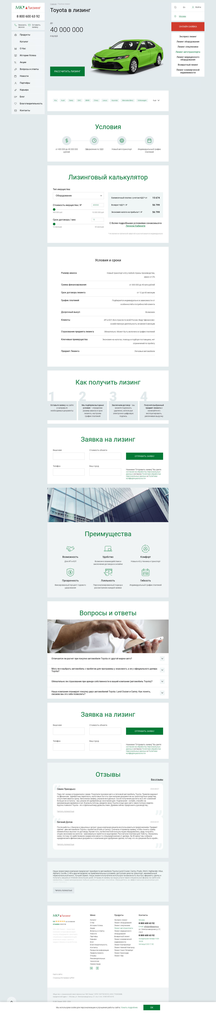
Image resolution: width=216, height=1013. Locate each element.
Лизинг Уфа (118, 956)
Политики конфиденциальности (141, 477)
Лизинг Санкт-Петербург (123, 951)
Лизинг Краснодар (121, 954)
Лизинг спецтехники (188, 46)
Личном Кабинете (135, 225)
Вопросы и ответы (29, 69)
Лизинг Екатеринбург (122, 945)
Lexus (105, 100)
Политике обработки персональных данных (142, 475)
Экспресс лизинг (188, 36)
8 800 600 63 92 (28, 16)
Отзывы (93, 956)
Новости (24, 76)
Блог (22, 96)
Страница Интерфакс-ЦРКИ (63, 978)
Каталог (24, 41)
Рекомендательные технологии (97, 960)
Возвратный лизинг (188, 64)
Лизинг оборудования (188, 41)
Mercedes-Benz (127, 100)
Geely (71, 100)
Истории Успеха (28, 55)
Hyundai (115, 100)
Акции (23, 62)
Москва (182, 16)
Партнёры (25, 83)
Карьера (24, 89)
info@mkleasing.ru (151, 927)
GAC (79, 100)
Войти (198, 7)
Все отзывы (157, 780)
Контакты (25, 110)
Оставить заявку (36, 26)
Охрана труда (95, 965)
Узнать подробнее (129, 1007)
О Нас (23, 48)
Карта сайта (57, 975)
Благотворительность (31, 103)
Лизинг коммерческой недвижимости (187, 71)
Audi (63, 100)
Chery (96, 100)
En (184, 7)
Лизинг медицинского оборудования (188, 58)
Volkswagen (142, 100)
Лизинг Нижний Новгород (124, 948)
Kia (55, 100)
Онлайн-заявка (188, 26)
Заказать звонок (22, 26)
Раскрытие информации (99, 951)
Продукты (25, 34)
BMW (87, 100)
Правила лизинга (96, 954)
